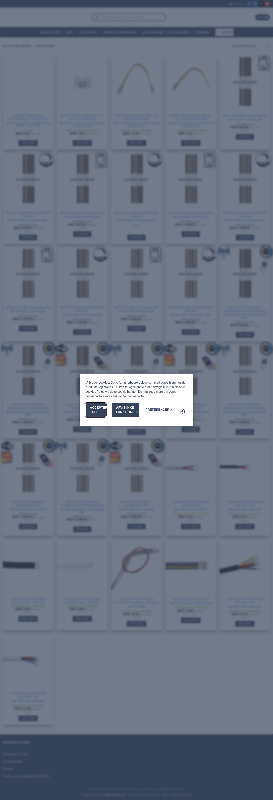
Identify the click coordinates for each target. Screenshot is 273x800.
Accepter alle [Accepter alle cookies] (98, 410)
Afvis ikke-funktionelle (127, 410)
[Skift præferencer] (158, 409)
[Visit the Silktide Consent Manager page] (182, 411)
